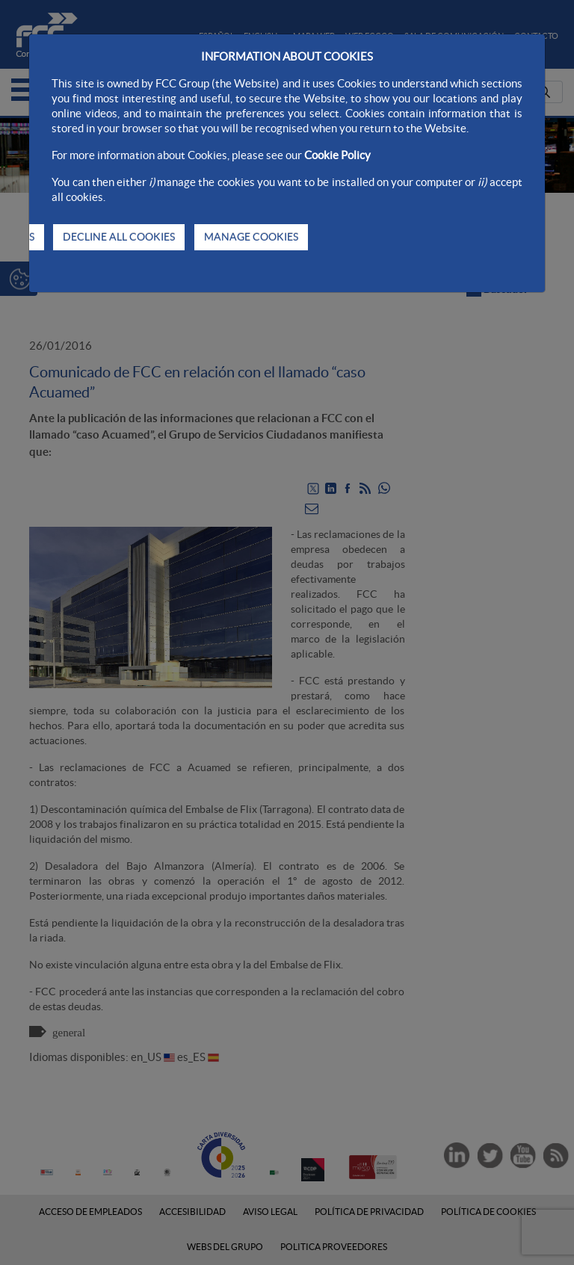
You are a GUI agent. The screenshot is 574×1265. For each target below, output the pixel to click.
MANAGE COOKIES (251, 237)
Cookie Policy (337, 155)
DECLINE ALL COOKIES (119, 237)
